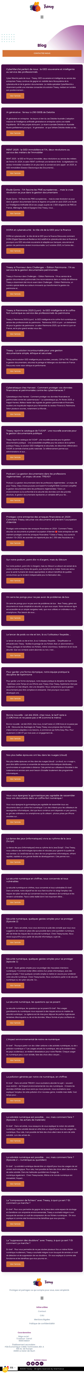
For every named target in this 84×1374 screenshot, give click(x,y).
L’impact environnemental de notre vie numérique (33, 1039)
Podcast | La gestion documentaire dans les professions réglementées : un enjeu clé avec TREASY (36, 475)
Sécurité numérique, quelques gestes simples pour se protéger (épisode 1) (39, 960)
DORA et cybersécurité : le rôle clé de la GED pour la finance (38, 230)
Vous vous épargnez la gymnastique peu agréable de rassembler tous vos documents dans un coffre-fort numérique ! (40, 797)
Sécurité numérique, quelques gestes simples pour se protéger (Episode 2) (39, 920)
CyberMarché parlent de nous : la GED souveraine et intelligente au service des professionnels (40, 70)
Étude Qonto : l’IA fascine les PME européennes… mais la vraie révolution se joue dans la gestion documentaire (39, 191)
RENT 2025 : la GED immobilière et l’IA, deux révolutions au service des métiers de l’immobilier (38, 151)
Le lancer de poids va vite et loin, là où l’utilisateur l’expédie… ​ (38, 634)
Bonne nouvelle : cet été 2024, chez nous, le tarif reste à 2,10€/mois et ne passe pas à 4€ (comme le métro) (36, 716)
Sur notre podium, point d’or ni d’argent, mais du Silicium (36, 559)
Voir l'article (15, 96)
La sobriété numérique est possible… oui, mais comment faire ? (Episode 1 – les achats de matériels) (40, 1118)
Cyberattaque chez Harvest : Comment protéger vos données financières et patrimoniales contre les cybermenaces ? (39, 389)
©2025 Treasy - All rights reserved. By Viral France (42, 1369)
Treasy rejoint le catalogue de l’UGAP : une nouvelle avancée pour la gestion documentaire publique (41, 432)
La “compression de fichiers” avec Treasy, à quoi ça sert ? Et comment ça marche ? (38, 1201)
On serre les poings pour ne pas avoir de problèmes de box (37, 597)
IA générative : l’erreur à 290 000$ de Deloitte (30, 112)
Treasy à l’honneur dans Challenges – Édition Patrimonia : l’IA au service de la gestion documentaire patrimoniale (40, 268)
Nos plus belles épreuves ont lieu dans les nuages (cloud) (36, 755)
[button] (41, 17)
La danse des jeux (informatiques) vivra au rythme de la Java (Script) (38, 840)
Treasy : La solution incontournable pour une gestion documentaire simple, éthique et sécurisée (34, 352)
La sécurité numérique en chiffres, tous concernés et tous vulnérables (37, 880)
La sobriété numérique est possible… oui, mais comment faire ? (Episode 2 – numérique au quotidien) (40, 1158)
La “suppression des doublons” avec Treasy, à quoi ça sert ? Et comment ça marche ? (39, 1242)
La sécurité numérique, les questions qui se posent (33, 1002)
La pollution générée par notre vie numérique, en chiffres (36, 1076)
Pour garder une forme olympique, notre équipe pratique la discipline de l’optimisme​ (37, 673)
